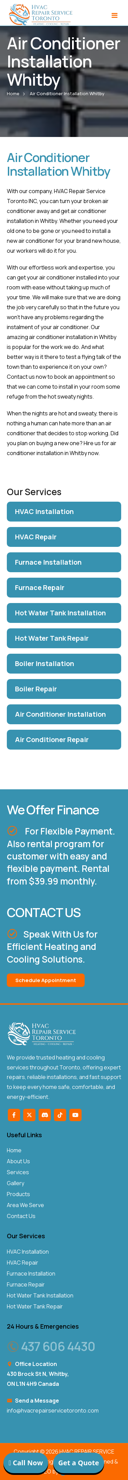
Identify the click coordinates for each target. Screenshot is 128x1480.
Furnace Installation (31, 1273)
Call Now (26, 1462)
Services (18, 1172)
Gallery (15, 1183)
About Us (18, 1161)
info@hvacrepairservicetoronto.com (53, 1410)
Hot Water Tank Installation (40, 1295)
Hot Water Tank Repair (35, 1306)
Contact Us (21, 1216)
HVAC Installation (28, 1251)
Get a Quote (78, 1462)
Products (18, 1194)
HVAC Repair (22, 1262)
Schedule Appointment (45, 980)
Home (13, 93)
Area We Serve (25, 1205)
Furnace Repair (26, 1284)
